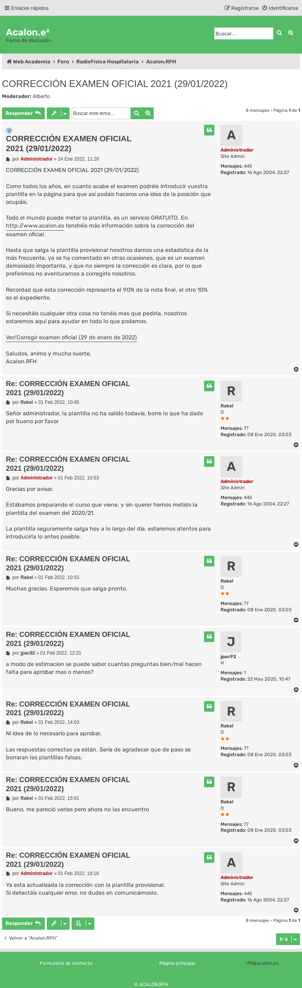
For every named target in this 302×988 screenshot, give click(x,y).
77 (246, 428)
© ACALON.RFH (151, 984)
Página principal (177, 963)
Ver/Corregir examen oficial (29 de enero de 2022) (71, 337)
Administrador (237, 150)
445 (248, 166)
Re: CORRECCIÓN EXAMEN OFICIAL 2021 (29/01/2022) (68, 388)
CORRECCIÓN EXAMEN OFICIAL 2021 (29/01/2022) (115, 83)
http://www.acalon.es (35, 225)
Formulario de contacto (66, 963)
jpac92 (228, 656)
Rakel (227, 406)
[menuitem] (279, 8)
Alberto (41, 96)
